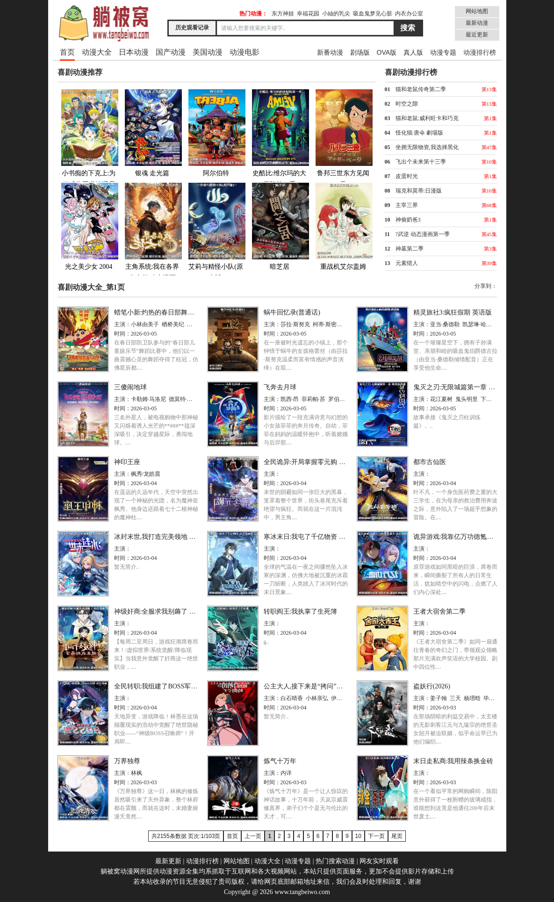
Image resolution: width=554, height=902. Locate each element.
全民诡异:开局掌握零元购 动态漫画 (314, 461)
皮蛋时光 (407, 176)
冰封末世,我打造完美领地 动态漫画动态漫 (174, 536)
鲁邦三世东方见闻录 (343, 138)
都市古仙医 (429, 461)
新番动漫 (330, 52)
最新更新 (168, 861)
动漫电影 (244, 52)
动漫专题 (443, 52)
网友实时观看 (379, 861)
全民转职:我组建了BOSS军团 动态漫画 (169, 686)
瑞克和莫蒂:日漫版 (419, 190)
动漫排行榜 (479, 52)
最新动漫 (477, 23)
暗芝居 (279, 226)
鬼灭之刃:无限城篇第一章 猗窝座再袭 (467, 387)
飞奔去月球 (280, 387)
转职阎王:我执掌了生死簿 (301, 611)
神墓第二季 (410, 248)
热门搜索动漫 (335, 861)
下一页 (376, 836)
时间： (122, 333)
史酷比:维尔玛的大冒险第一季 (279, 138)
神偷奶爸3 (408, 219)
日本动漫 (134, 52)
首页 (67, 52)
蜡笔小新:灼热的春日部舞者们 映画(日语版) (177, 312)
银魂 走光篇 (152, 132)
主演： (122, 324)
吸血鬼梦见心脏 (372, 13)
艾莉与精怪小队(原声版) (216, 231)
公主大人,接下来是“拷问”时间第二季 (316, 686)
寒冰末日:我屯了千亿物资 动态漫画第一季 (324, 536)
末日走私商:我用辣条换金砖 (453, 761)
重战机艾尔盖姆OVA (343, 231)
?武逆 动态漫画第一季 (423, 234)
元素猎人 (407, 263)
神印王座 (127, 461)
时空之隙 (407, 103)
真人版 (413, 52)
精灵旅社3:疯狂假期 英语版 (452, 312)
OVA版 (387, 52)
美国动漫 (208, 52)
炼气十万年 (280, 761)
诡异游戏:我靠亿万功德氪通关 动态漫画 (470, 536)
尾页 (397, 836)
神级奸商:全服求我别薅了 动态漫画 (165, 611)
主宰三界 (407, 205)
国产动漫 (171, 52)
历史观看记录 (192, 27)
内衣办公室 (409, 13)
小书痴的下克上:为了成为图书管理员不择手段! (88, 143)
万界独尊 (127, 761)
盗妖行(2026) (431, 686)
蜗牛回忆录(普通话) (292, 312)
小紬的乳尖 (336, 13)
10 (358, 836)
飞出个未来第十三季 (421, 161)
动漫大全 (97, 52)
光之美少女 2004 (88, 226)
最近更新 (477, 34)
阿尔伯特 (216, 132)
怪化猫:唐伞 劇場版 (419, 132)
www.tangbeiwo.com (302, 891)
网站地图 (477, 11)
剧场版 (360, 52)
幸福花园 (308, 13)
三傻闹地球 (130, 387)
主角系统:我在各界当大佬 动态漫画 (152, 231)
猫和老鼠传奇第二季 (421, 89)
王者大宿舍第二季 (439, 611)
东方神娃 (283, 13)
